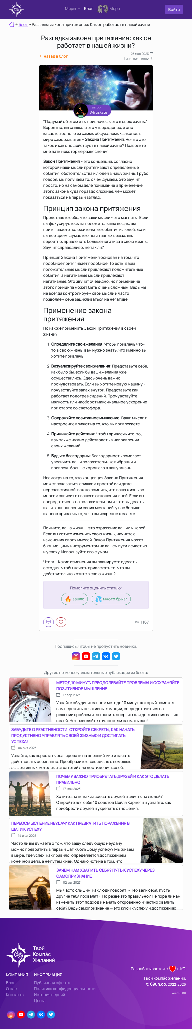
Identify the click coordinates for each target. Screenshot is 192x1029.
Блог (88, 8)
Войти (174, 9)
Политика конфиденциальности (65, 988)
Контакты (15, 994)
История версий (49, 994)
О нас (11, 988)
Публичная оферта (52, 982)
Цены (39, 1000)
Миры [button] (71, 8)
